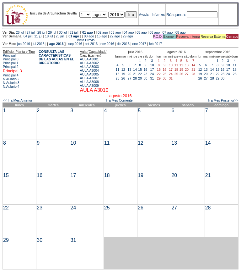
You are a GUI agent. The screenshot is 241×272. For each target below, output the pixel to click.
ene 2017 (139, 44)
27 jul (31, 32)
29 (140, 78)
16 (145, 69)
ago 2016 (56, 44)
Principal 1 (11, 63)
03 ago (116, 32)
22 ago (115, 36)
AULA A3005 (89, 74)
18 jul (49, 36)
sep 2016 (75, 44)
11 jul (38, 36)
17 (152, 69)
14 (135, 69)
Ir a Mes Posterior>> (223, 100)
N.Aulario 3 (11, 83)
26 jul (20, 32)
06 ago (154, 32)
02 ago (103, 32)
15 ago (102, 36)
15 (140, 69)
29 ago (128, 36)
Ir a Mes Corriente (119, 100)
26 (123, 78)
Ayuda (143, 14)
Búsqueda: (176, 14)
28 (135, 78)
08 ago (180, 32)
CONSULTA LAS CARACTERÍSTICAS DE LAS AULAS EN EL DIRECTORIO (56, 57)
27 (129, 78)
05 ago (142, 32)
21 (135, 74)
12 (123, 69)
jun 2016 (23, 44)
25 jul (60, 36)
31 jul (74, 32)
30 (145, 78)
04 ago (129, 32)
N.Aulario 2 (11, 79)
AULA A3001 (89, 59)
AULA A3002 (89, 63)
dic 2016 (123, 44)
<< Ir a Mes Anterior (17, 100)
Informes (158, 14)
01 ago (87, 32)
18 (118, 74)
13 (129, 69)
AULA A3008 (89, 82)
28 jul (41, 32)
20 (129, 74)
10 (152, 65)
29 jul (52, 32)
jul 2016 (38, 44)
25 (118, 78)
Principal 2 (11, 67)
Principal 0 (11, 59)
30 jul (63, 32)
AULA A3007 (89, 78)
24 (152, 74)
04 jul (27, 36)
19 (123, 74)
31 (152, 78)
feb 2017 (155, 44)
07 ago (168, 32)
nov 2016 (107, 44)
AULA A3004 (89, 70)
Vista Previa (49, 40)
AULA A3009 (89, 85)
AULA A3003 (89, 67)
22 (140, 74)
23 (145, 74)
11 (118, 69)
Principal (9, 55)
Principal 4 (11, 75)
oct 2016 (91, 44)
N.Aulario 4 (11, 86)
